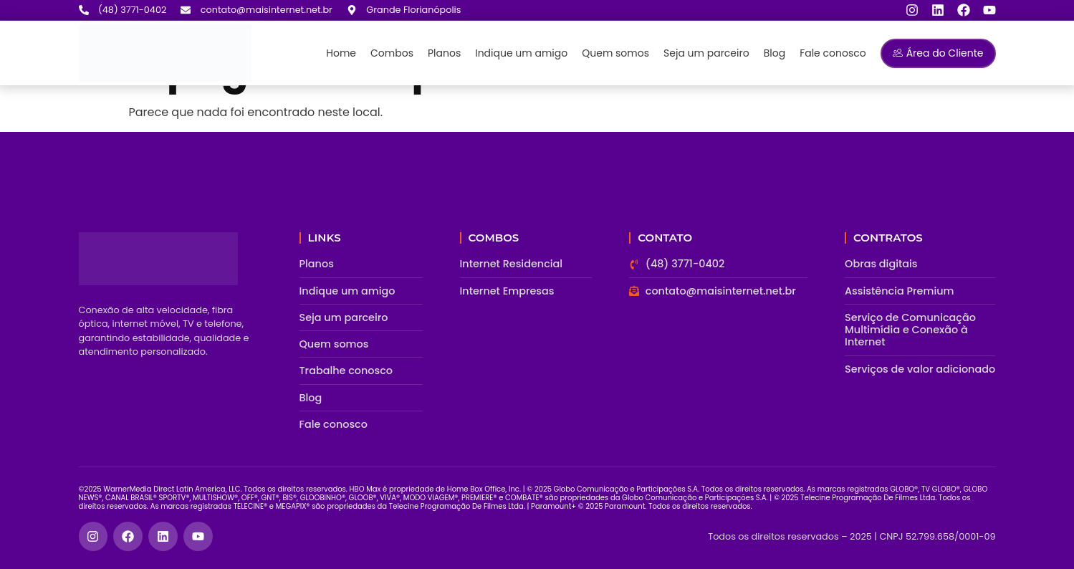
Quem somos (615, 53)
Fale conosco (833, 53)
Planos (444, 53)
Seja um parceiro (706, 53)
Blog (774, 53)
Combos (391, 53)
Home (341, 53)
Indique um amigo (521, 53)
